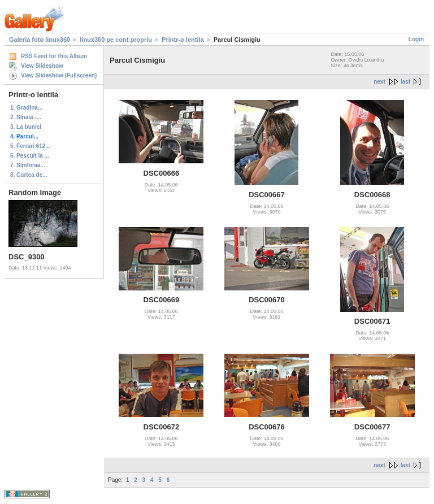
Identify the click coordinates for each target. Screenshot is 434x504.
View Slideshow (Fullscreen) (59, 75)
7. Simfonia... (27, 165)
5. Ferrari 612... (30, 146)
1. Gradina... (26, 108)
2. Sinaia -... (25, 117)
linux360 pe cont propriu (116, 39)
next (379, 82)
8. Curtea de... (28, 175)
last (405, 82)
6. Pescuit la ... (29, 156)
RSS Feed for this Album (54, 56)
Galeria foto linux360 (39, 39)
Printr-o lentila (183, 39)
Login (416, 39)
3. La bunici (25, 127)
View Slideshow (42, 66)
